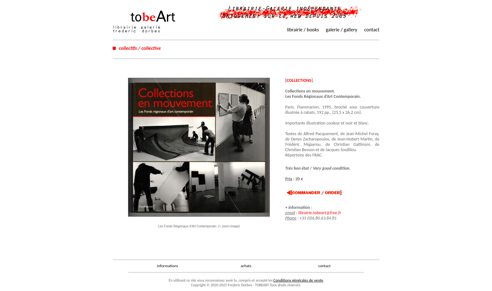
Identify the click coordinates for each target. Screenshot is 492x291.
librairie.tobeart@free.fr (319, 212)
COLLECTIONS (299, 80)
